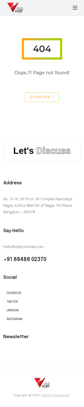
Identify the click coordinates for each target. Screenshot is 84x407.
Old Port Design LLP (55, 395)
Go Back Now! (42, 97)
